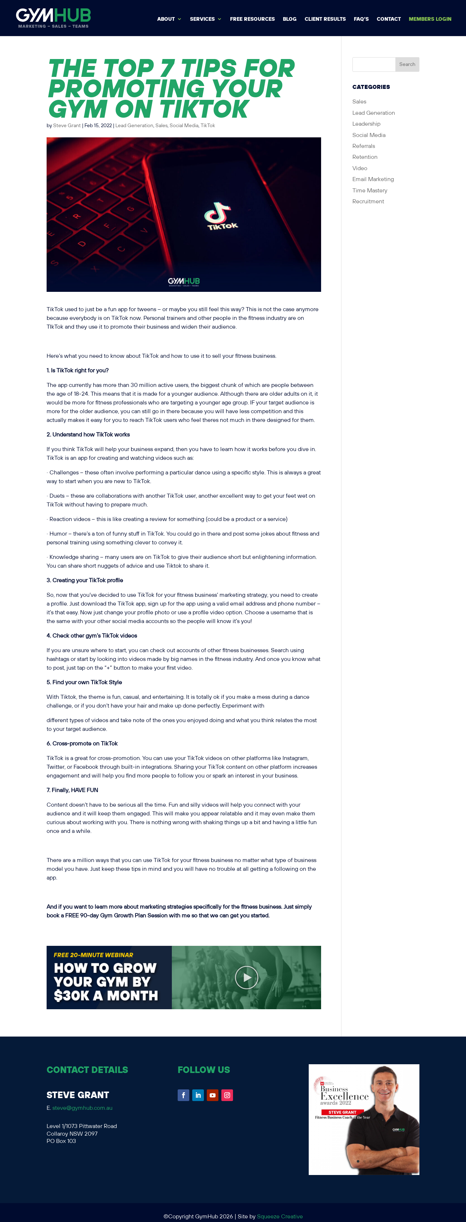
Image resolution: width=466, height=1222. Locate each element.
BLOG (290, 19)
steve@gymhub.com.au (82, 1108)
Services (202, 19)
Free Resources (252, 19)
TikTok (208, 125)
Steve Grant (67, 125)
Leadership (366, 124)
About (166, 19)
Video (359, 168)
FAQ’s (361, 19)
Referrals (363, 146)
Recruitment (368, 202)
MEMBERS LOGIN (430, 19)
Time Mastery (369, 191)
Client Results (325, 19)
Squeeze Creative (280, 1217)
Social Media (184, 125)
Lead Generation (134, 125)
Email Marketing (373, 179)
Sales (161, 125)
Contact (389, 19)
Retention (365, 157)
